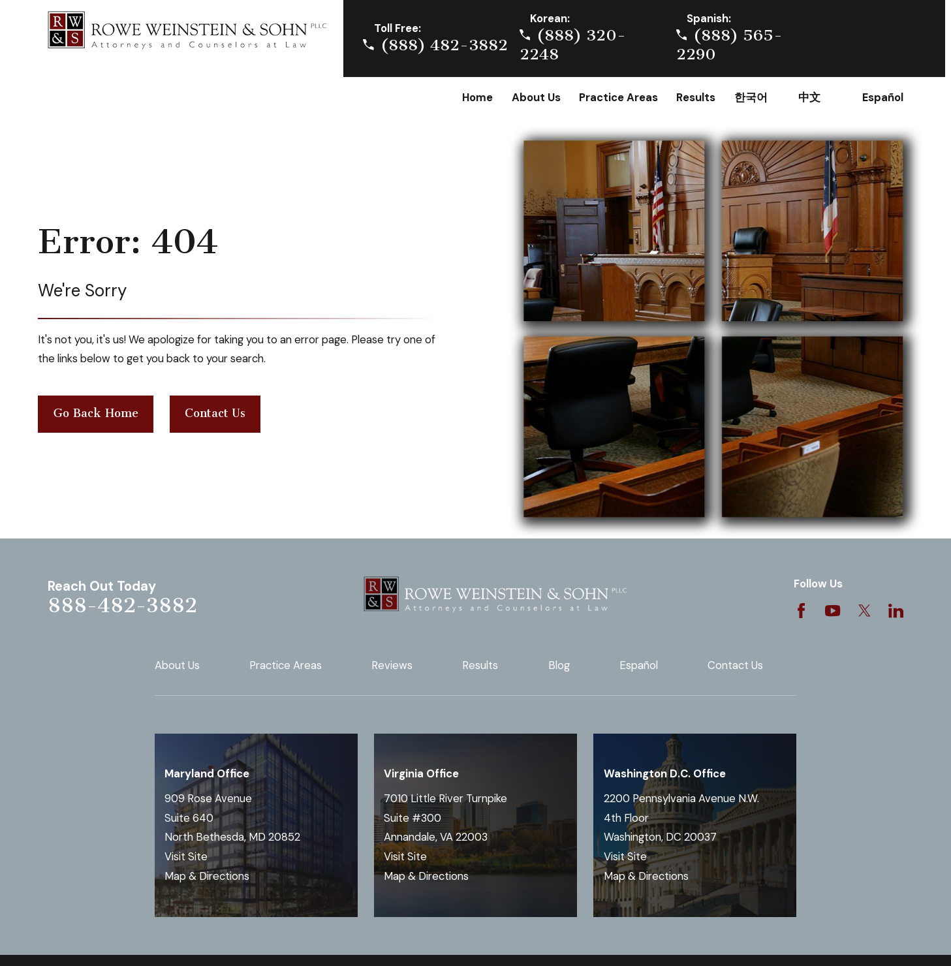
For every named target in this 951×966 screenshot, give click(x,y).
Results (480, 665)
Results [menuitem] (695, 97)
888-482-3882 (122, 605)
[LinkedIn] (895, 610)
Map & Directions (206, 876)
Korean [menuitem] (757, 98)
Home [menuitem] (477, 97)
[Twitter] (864, 610)
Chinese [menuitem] (821, 98)
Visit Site (186, 857)
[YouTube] (832, 610)
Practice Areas (285, 665)
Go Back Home (96, 413)
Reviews (392, 665)
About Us (177, 665)
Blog (559, 665)
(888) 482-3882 (444, 45)
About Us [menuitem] (536, 97)
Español (638, 665)
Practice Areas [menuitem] (618, 97)
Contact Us (215, 413)
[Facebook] (801, 610)
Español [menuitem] (882, 97)
